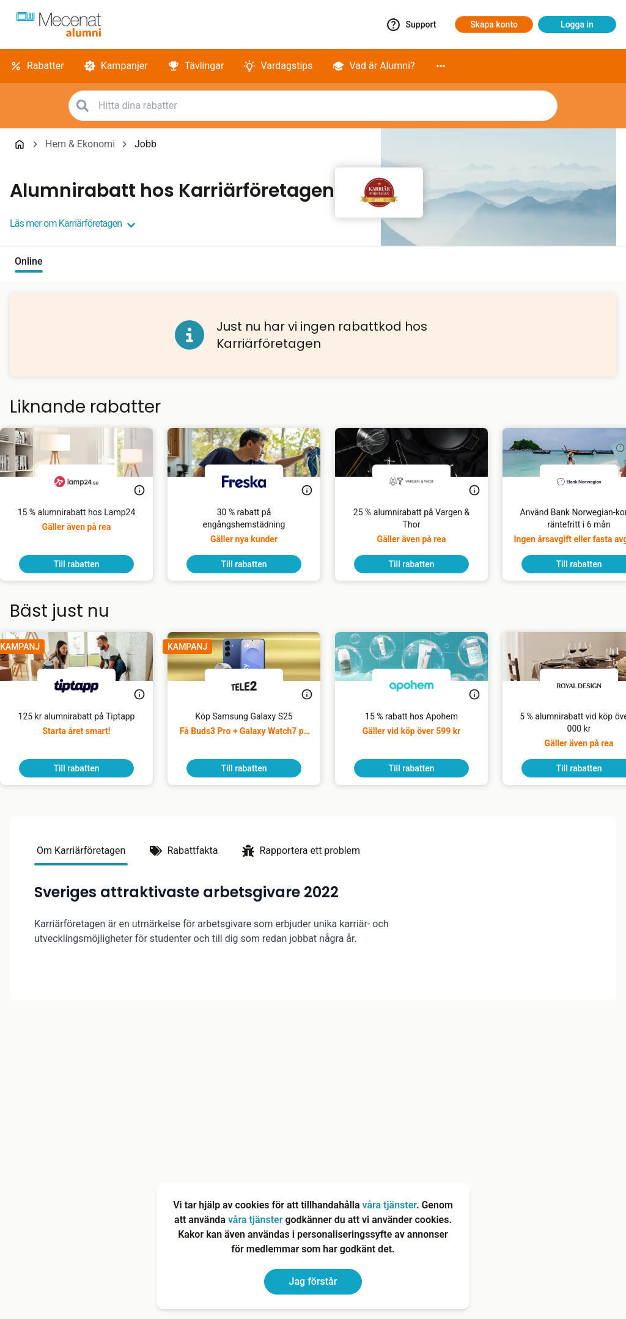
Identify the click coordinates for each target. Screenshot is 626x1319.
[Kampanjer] (116, 66)
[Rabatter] (37, 66)
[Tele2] (254, 686)
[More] (441, 66)
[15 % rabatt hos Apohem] (422, 734)
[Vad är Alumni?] (374, 66)
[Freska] (254, 482)
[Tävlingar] (196, 66)
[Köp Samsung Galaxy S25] (253, 734)
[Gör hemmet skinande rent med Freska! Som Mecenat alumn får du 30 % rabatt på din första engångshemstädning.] (253, 530)
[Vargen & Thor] (421, 482)
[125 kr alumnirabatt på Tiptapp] (86, 734)
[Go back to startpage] (19, 144)
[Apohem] (421, 686)
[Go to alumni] (59, 24)
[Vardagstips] (277, 66)
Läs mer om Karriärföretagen (73, 224)
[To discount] (86, 564)
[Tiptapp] (86, 686)
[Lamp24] (86, 482)
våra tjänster (389, 1205)
